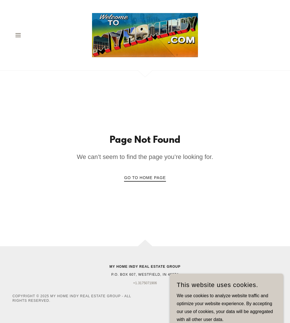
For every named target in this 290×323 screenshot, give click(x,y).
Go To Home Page (145, 177)
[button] (18, 35)
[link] (145, 34)
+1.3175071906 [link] (145, 283)
